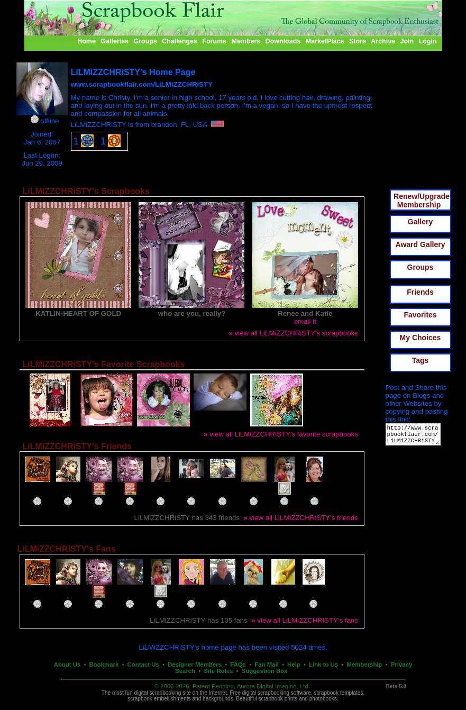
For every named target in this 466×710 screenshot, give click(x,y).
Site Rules (218, 671)
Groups (145, 41)
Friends (420, 292)
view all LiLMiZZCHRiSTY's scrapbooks (293, 333)
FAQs (238, 664)
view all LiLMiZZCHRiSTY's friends (300, 518)
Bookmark (104, 664)
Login (428, 41)
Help (293, 664)
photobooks (323, 699)
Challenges (179, 41)
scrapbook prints (277, 699)
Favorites (420, 315)
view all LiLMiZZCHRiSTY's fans (304, 620)
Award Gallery (420, 244)
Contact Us (143, 664)
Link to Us (323, 664)
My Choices (420, 337)
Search (185, 671)
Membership (364, 664)
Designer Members (195, 664)
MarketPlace (325, 41)
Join (407, 41)
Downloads (283, 41)
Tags (420, 360)
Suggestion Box (265, 671)
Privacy (402, 664)
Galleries (114, 41)
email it (305, 321)
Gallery (420, 221)
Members (246, 41)
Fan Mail (266, 664)
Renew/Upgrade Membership (422, 200)
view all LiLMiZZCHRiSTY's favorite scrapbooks (281, 434)
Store (357, 41)
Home (86, 41)
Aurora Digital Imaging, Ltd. (273, 686)
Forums (214, 41)
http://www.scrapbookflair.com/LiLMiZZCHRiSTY (415, 436)
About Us (67, 664)
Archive (383, 41)
